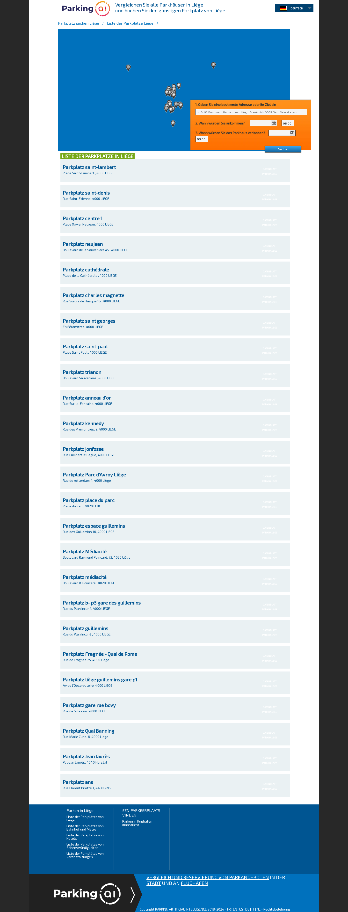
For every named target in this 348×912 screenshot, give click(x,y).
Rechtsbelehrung (276, 909)
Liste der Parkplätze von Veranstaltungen (85, 855)
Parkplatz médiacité (85, 577)
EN (235, 909)
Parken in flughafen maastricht (137, 823)
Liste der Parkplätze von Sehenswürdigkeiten (85, 846)
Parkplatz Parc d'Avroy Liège (94, 474)
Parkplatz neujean (83, 244)
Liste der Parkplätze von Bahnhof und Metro (85, 827)
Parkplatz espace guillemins (94, 526)
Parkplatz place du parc (89, 500)
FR (229, 909)
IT (253, 909)
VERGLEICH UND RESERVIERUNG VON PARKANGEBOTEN (207, 877)
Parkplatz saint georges (89, 321)
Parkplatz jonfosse (83, 449)
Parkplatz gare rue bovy (89, 705)
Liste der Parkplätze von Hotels (85, 836)
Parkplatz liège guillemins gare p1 (100, 679)
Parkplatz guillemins (85, 628)
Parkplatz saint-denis (86, 193)
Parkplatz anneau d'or (87, 398)
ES (241, 909)
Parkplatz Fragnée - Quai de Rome (100, 654)
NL (259, 909)
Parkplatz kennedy (83, 423)
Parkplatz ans (78, 782)
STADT (153, 883)
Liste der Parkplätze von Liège (85, 818)
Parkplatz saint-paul (85, 346)
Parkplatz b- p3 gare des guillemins (102, 603)
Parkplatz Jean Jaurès (86, 756)
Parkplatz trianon (82, 372)
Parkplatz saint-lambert (89, 167)
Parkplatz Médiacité (85, 551)
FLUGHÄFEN (194, 883)
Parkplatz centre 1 (82, 218)
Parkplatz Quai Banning (88, 731)
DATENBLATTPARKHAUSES (269, 171)
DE (247, 909)
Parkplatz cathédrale (86, 269)
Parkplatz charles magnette (93, 295)
